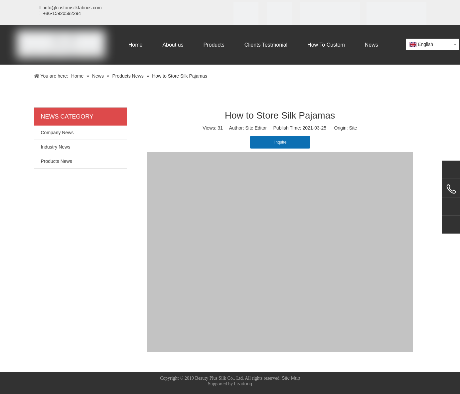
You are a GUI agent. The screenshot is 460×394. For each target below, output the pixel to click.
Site (353, 128)
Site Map (291, 378)
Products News (56, 161)
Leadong (243, 383)
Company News (57, 132)
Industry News (56, 147)
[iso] (245, 14)
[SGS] (279, 14)
